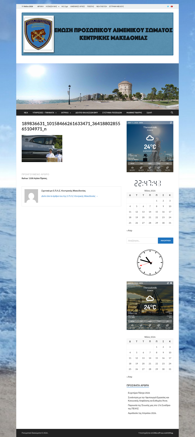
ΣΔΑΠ (149, 113)
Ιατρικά (65, 113)
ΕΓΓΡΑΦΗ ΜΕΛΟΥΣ (116, 6)
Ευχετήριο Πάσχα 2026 (139, 392)
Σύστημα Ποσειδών (112, 113)
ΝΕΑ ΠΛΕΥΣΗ (101, 6)
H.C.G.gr (65, 6)
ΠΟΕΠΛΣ (90, 6)
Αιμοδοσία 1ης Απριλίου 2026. (142, 413)
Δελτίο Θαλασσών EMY (86, 113)
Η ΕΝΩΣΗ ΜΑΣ (51, 6)
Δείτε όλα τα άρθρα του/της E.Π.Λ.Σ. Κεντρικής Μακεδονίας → (69, 196)
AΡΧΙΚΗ (40, 6)
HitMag (170, 433)
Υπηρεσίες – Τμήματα (43, 113)
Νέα (26, 113)
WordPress (159, 433)
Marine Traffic (134, 113)
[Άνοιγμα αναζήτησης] (172, 113)
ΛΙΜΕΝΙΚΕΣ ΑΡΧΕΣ (77, 6)
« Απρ (129, 230)
